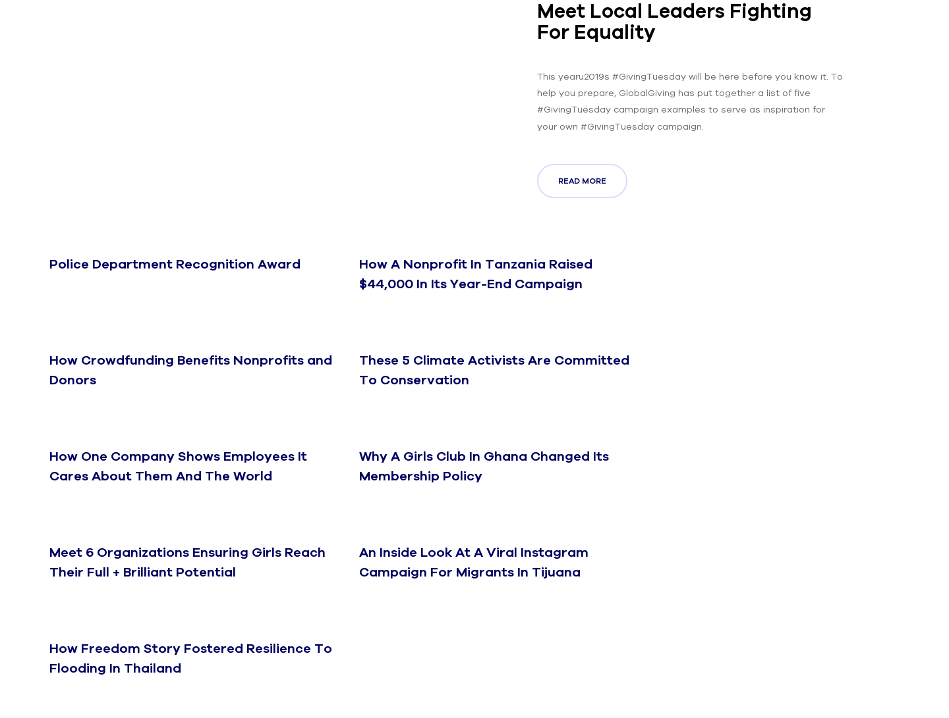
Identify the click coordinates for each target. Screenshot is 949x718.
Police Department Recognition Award (175, 263)
